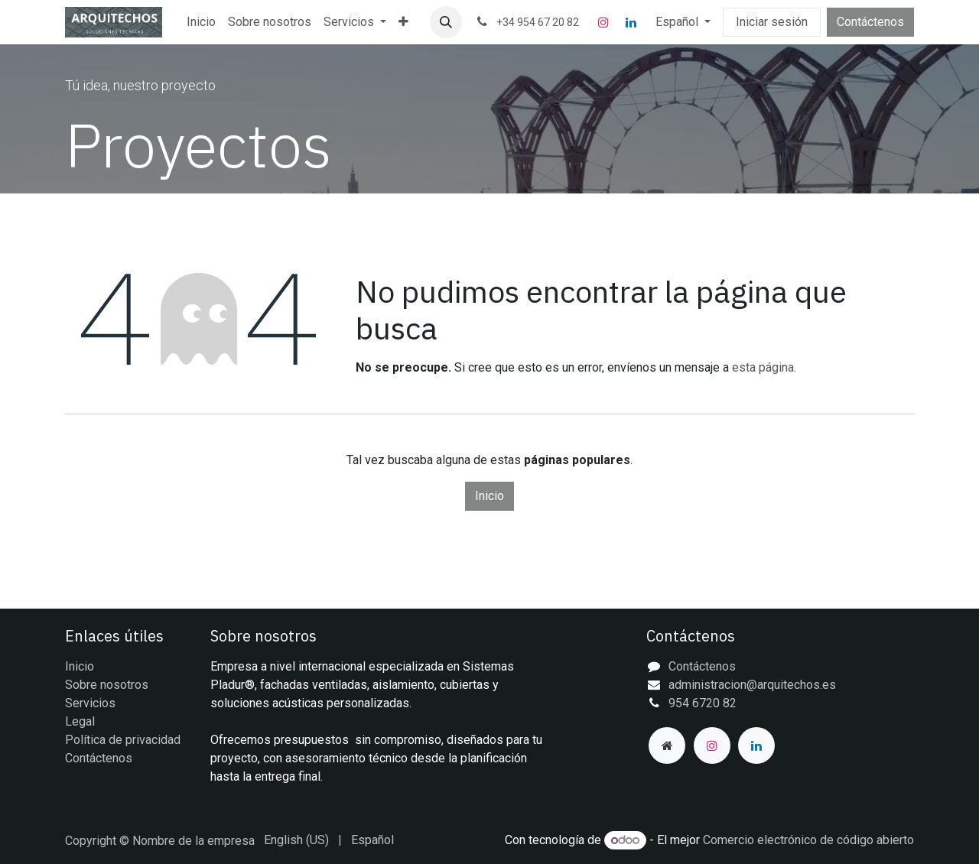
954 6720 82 (702, 703)
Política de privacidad (123, 739)
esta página (763, 367)
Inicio (489, 496)
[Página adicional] (667, 745)
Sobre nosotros (106, 684)
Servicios (90, 703)
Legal (80, 721)
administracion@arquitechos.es (752, 684)
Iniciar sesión (772, 22)
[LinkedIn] (631, 22)
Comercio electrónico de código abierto (808, 840)
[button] (446, 22)
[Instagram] (603, 22)
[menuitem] (201, 22)
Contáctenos (870, 22)
